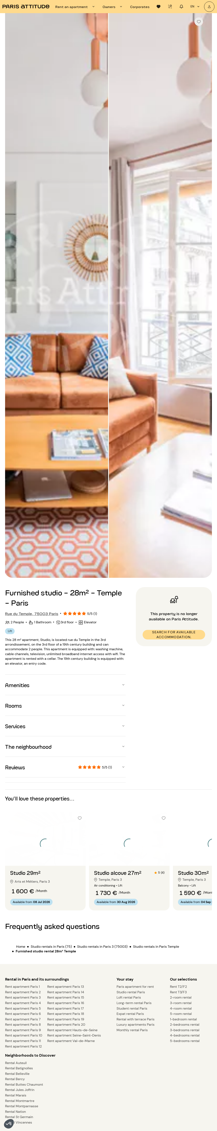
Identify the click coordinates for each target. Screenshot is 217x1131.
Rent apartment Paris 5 (23, 1008)
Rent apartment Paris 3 (23, 997)
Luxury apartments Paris (135, 1024)
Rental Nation (15, 1111)
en (196, 6)
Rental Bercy (15, 1079)
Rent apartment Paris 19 (65, 1019)
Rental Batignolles (19, 1068)
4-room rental (181, 1008)
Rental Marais (15, 1095)
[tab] (75, 6)
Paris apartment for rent (135, 986)
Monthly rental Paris (132, 1030)
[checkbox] (199, 21)
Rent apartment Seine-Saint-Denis (74, 1035)
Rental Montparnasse (21, 1106)
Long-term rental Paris (134, 1003)
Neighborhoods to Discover (30, 1055)
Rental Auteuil (16, 1063)
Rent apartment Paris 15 (65, 997)
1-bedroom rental (183, 1019)
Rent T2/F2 (178, 986)
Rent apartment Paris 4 (23, 1003)
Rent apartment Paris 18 (65, 1014)
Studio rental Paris (131, 992)
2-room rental (181, 997)
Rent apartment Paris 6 (23, 1014)
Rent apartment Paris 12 (23, 1046)
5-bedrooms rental (185, 1041)
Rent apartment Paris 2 (23, 992)
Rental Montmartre (19, 1101)
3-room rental (181, 1003)
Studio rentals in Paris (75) (51, 946)
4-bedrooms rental (185, 1035)
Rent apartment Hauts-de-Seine (72, 1030)
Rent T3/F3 (178, 992)
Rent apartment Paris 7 (23, 1019)
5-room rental (181, 1014)
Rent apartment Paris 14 (65, 992)
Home (20, 946)
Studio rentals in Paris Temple (156, 946)
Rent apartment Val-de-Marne (71, 1041)
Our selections (183, 979)
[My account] (209, 6)
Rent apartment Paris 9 (23, 1030)
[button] (9, 1124)
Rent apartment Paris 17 (65, 1008)
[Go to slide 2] (45, 857)
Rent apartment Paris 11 (23, 1041)
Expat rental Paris (130, 1014)
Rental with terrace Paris (135, 1019)
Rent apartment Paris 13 (65, 986)
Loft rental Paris (129, 997)
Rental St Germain (19, 1117)
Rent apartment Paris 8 (23, 1024)
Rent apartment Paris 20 (66, 1024)
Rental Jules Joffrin (19, 1090)
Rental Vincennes (18, 1122)
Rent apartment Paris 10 (23, 1035)
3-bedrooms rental (184, 1030)
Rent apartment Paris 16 (65, 1003)
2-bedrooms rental (184, 1024)
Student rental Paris (132, 1008)
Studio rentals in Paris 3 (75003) (102, 946)
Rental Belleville (17, 1073)
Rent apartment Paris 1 (22, 986)
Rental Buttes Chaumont (24, 1084)
